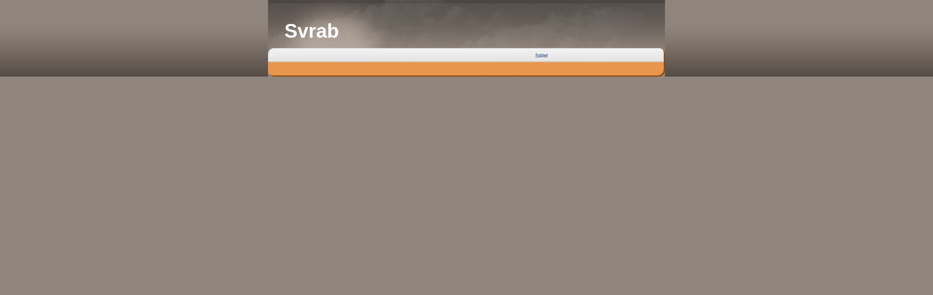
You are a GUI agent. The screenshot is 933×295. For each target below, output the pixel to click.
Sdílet (541, 56)
